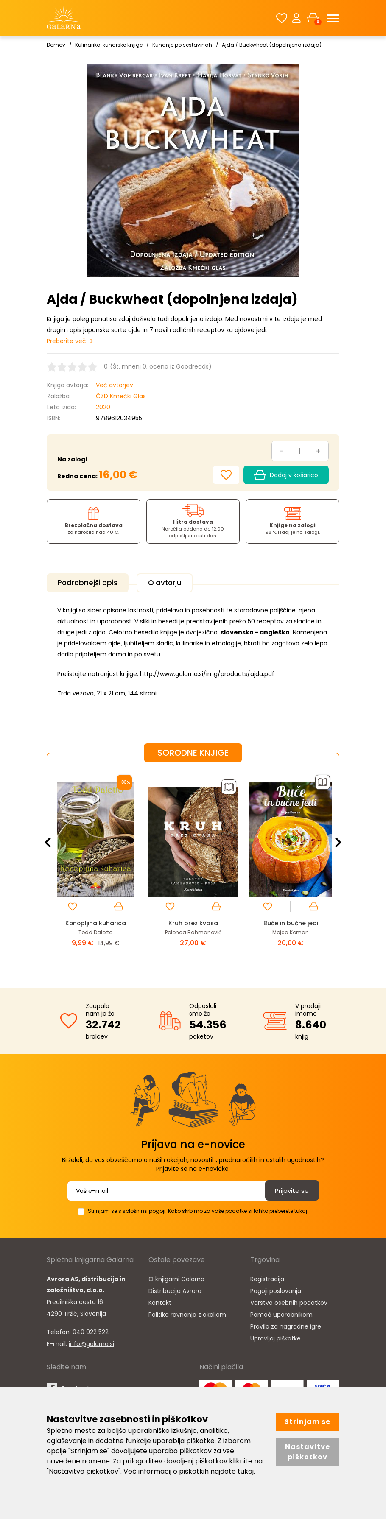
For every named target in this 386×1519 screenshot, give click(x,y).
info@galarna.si (91, 1341)
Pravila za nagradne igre (285, 1324)
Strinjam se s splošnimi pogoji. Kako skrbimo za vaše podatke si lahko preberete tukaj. (198, 1208)
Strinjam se (307, 1422)
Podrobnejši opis (91, 583)
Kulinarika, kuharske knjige (109, 44)
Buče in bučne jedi (290, 921)
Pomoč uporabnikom (281, 1312)
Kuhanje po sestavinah (182, 44)
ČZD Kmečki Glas (121, 396)
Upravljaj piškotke (275, 1336)
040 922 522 (91, 1329)
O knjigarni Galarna (176, 1276)
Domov (56, 44)
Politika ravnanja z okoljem (187, 1312)
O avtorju (176, 583)
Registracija (267, 1276)
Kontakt (159, 1300)
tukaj (246, 1471)
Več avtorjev (114, 385)
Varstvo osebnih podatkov (288, 1300)
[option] (95, 866)
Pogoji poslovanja (275, 1288)
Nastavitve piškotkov (307, 1452)
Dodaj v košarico (286, 475)
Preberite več (66, 341)
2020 (103, 407)
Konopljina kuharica (96, 921)
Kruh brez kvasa (193, 921)
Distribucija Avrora (174, 1288)
